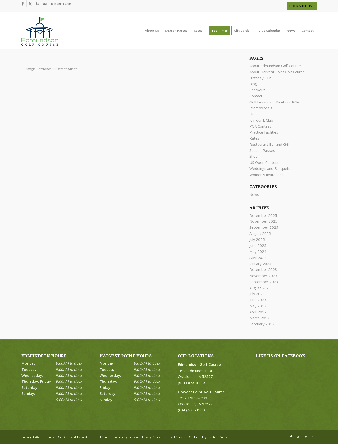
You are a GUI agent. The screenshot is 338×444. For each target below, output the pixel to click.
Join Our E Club (61, 3)
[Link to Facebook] (22, 3)
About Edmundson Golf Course (275, 65)
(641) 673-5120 (191, 382)
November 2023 (263, 275)
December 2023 (263, 269)
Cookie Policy (197, 437)
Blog (253, 83)
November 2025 (263, 221)
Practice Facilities (263, 132)
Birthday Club (260, 77)
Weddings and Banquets (269, 168)
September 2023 (263, 281)
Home (254, 114)
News (254, 194)
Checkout (257, 89)
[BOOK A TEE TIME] (302, 6)
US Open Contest (264, 162)
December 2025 (263, 215)
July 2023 (257, 293)
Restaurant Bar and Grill (269, 144)
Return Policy (218, 437)
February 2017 (261, 323)
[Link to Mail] (45, 3)
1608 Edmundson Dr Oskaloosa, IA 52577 (199, 370)
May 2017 (257, 305)
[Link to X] (30, 3)
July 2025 (257, 239)
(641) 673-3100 (191, 409)
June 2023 (257, 299)
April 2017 (257, 312)
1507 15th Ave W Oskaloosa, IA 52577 (201, 397)
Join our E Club (261, 120)
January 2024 (260, 263)
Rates (254, 138)
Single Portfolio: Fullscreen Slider (51, 69)
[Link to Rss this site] (37, 3)
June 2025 (257, 245)
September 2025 (263, 227)
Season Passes (262, 150)
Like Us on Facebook (280, 356)
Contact (255, 95)
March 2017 (259, 317)
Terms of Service (174, 437)
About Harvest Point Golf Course (277, 71)
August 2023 (260, 287)
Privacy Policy (151, 437)
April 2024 (257, 257)
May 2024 (257, 251)
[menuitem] (60, 3)
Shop (253, 156)
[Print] (39, 33)
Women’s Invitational (266, 174)
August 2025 (260, 233)
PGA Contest (260, 126)
